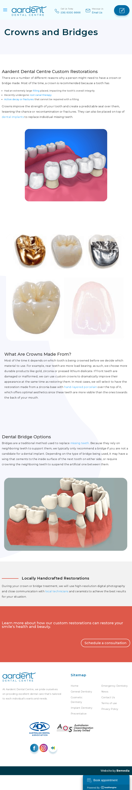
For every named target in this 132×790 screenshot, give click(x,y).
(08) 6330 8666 (71, 12)
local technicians (56, 591)
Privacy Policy (109, 709)
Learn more (13, 623)
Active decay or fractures (19, 99)
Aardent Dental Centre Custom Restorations (50, 71)
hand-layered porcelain (80, 387)
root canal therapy (41, 95)
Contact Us (108, 697)
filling (36, 90)
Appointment (122, 7)
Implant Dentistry (81, 707)
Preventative (79, 713)
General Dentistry (81, 691)
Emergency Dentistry (114, 685)
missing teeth (79, 443)
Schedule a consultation (106, 643)
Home (74, 685)
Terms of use (109, 703)
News (104, 691)
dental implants (13, 117)
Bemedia (123, 770)
